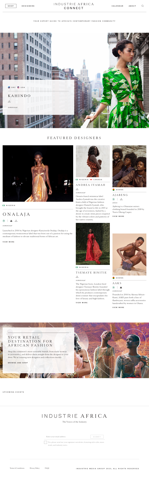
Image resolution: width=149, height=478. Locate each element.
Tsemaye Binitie (91, 272)
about (132, 6)
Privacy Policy (35, 468)
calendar (117, 6)
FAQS (47, 468)
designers (28, 6)
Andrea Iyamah (91, 185)
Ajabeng (120, 195)
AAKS (117, 283)
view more (9, 242)
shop (11, 6)
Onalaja (17, 214)
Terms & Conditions (17, 468)
